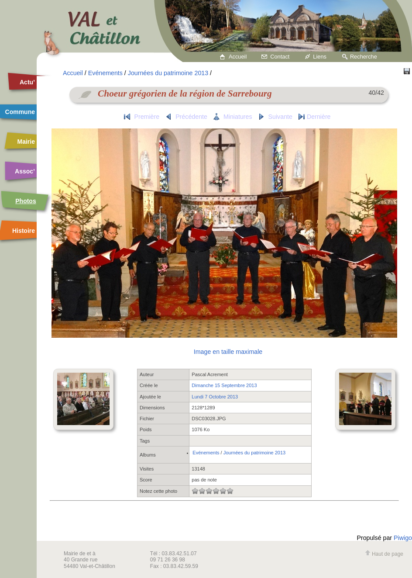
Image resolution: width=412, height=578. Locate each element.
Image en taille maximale (228, 351)
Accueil (238, 56)
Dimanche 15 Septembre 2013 (224, 385)
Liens (319, 56)
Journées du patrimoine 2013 (168, 72)
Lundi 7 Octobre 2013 (215, 396)
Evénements (105, 72)
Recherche (363, 56)
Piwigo (403, 537)
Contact (279, 56)
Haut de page (384, 554)
